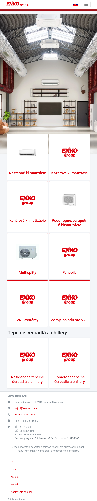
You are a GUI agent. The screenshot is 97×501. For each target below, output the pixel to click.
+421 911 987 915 (25, 414)
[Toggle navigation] (86, 4)
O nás (14, 469)
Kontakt (15, 484)
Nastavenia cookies (21, 492)
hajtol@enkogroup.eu (26, 408)
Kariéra (15, 476)
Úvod (13, 461)
